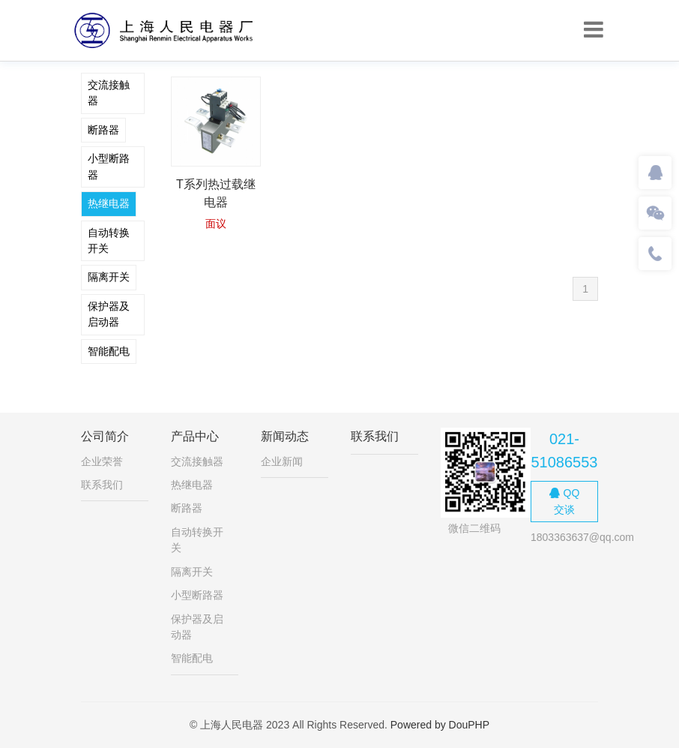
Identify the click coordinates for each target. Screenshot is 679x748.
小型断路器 (109, 166)
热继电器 (109, 203)
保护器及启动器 (109, 314)
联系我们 (102, 485)
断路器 (103, 130)
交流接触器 (109, 93)
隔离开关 (109, 277)
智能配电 (109, 351)
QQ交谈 (564, 501)
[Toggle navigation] (593, 30)
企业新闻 (282, 461)
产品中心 (195, 436)
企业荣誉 (102, 461)
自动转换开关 (109, 240)
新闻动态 (285, 436)
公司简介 (105, 436)
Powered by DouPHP (439, 725)
